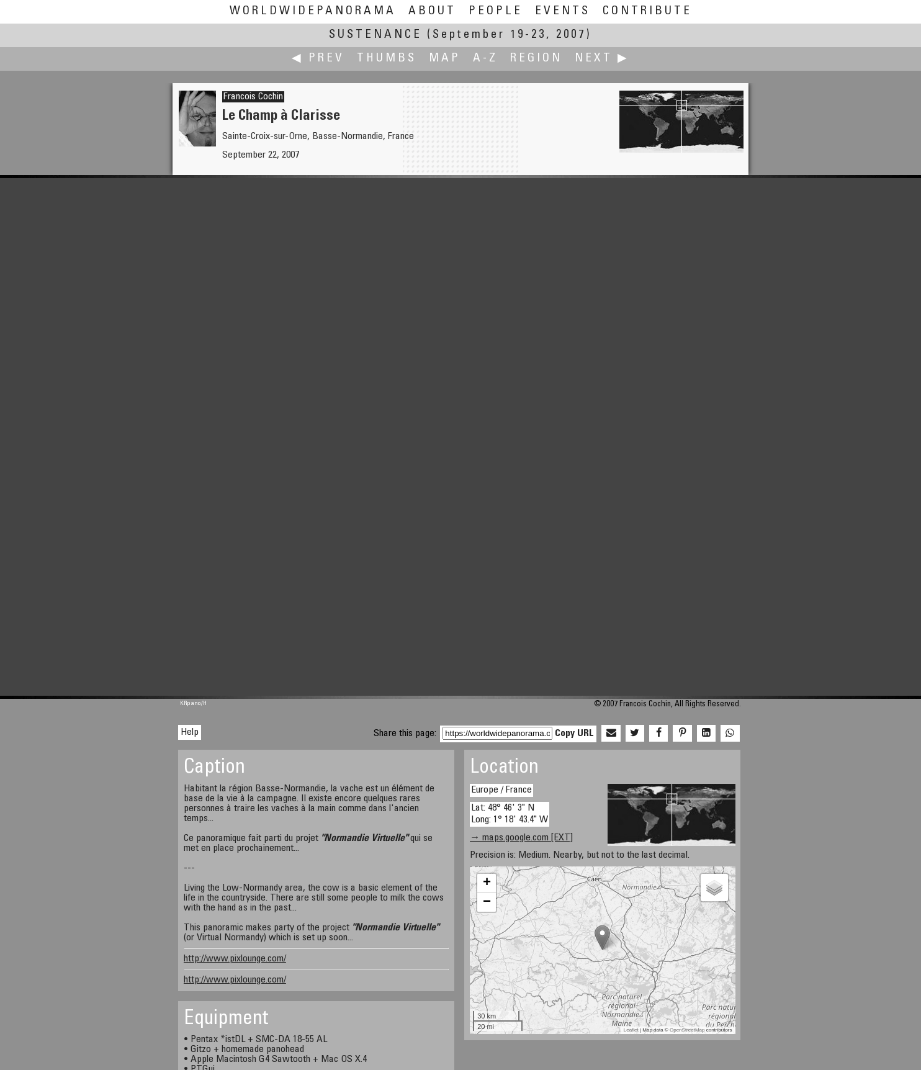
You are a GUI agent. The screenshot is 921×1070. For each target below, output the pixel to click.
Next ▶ (602, 59)
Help (190, 732)
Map (444, 59)
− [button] (487, 902)
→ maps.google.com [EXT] (521, 838)
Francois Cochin (253, 97)
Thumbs (386, 59)
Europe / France (501, 790)
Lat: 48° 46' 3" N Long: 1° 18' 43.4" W (509, 814)
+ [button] (487, 883)
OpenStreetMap (687, 1030)
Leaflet (631, 1030)
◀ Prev (318, 59)
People (496, 11)
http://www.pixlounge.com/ (235, 959)
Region (536, 59)
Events (562, 11)
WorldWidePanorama (313, 11)
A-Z (485, 59)
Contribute (647, 11)
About (432, 11)
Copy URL (574, 734)
